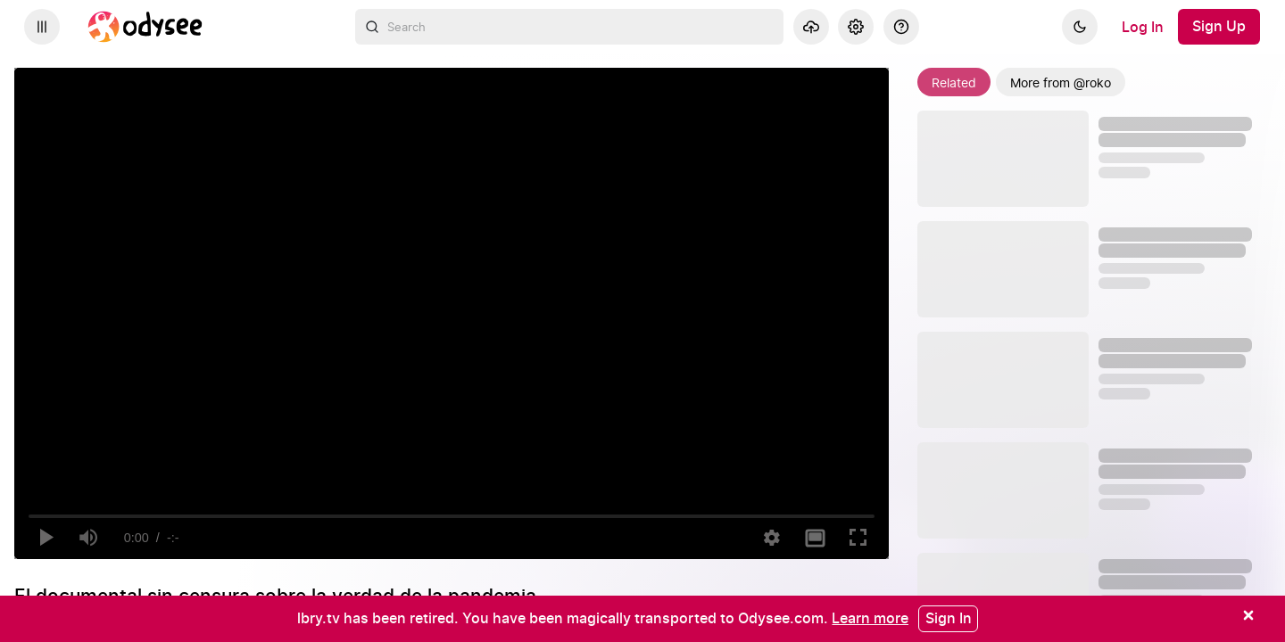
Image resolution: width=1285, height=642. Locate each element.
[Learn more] (870, 618)
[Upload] (811, 27)
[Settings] (856, 27)
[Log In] (1143, 26)
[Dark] (1080, 27)
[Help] (901, 27)
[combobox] (569, 27)
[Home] (145, 27)
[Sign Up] (1219, 27)
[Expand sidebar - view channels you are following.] (42, 27)
